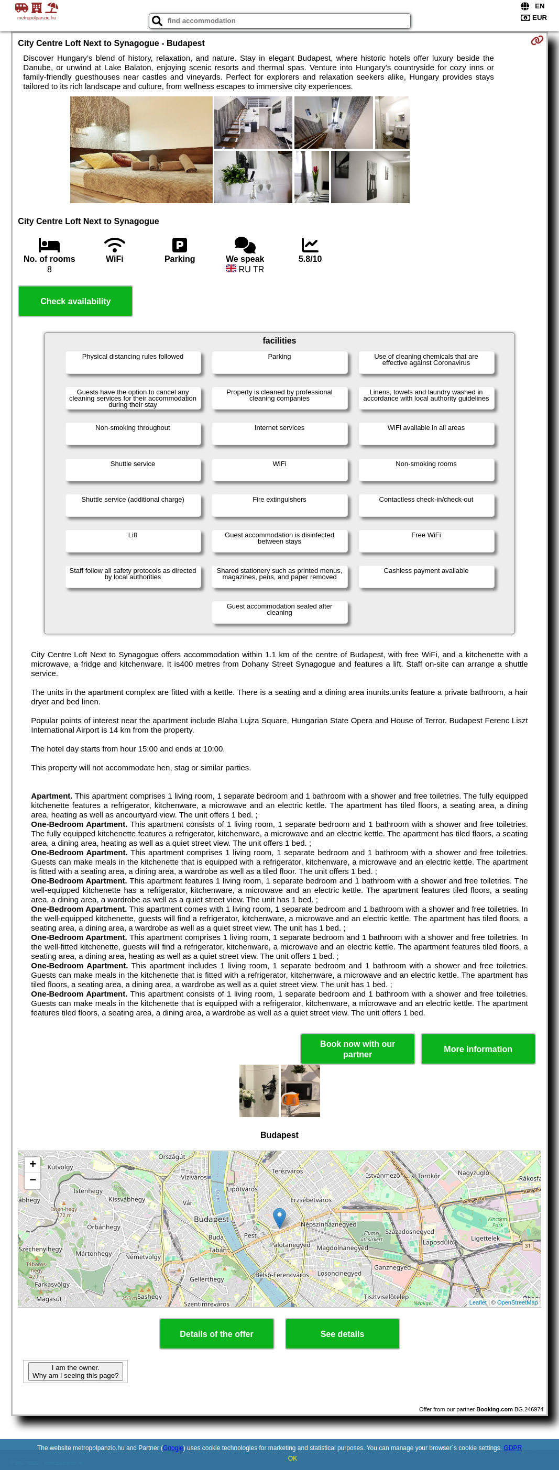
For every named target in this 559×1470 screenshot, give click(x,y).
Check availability (75, 301)
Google (173, 1448)
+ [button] (32, 1165)
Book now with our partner (357, 1049)
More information (478, 1049)
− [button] (32, 1181)
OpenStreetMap (517, 1302)
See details (343, 1334)
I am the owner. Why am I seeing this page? (75, 1371)
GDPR (512, 1448)
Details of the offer (216, 1334)
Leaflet (478, 1302)
